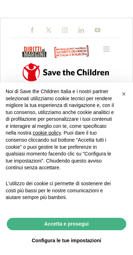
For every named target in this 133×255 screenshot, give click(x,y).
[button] (123, 94)
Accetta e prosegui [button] (66, 224)
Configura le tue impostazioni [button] (66, 240)
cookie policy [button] (47, 133)
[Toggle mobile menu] (107, 49)
